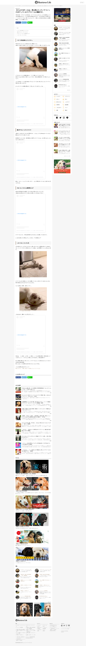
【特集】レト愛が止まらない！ (30, 629)
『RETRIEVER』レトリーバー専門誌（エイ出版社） (20, 640)
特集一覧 (49, 602)
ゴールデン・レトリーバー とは (20, 626)
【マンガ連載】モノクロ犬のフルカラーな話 (20, 633)
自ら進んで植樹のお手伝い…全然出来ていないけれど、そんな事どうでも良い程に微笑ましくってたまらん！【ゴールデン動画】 (64, 151)
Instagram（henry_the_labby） (25, 277)
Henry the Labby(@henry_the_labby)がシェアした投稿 (26, 177)
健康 (56, 110)
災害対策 (57, 105)
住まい (65, 99)
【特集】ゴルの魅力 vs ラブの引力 (20, 631)
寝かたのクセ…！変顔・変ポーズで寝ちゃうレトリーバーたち (28, 368)
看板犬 (65, 110)
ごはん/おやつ (57, 107)
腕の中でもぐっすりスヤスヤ (22, 32)
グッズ (65, 107)
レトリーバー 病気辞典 (19, 627)
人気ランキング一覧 (67, 156)
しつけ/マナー (66, 102)
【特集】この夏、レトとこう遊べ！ (30, 636)
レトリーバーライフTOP (65, 629)
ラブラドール (27, 5)
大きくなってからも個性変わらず (23, 33)
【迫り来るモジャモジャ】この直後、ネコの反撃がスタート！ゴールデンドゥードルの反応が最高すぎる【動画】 (64, 144)
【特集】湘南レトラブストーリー (30, 633)
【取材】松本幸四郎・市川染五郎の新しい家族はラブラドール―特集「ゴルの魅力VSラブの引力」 (64, 125)
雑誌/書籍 (65, 105)
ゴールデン (57, 96)
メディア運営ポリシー (53, 626)
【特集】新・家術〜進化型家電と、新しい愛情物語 (30, 628)
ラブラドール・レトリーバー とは (30, 626)
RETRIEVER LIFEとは (29, 638)
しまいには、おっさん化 (21, 35)
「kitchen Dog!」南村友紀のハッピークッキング (20, 638)
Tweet (24, 23)
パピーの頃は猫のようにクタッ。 (23, 30)
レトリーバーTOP (18, 5)
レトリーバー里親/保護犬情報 (30, 637)
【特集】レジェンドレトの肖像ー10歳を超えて (30, 631)
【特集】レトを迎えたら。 (20, 635)
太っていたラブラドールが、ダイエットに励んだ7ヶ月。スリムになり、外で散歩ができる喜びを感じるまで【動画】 (64, 132)
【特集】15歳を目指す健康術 (20, 629)
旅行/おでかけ (57, 102)
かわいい (34, 5)
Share (18, 23)
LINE (30, 23)
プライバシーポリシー (53, 627)
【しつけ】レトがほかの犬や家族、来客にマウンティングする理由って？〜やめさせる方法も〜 (64, 138)
